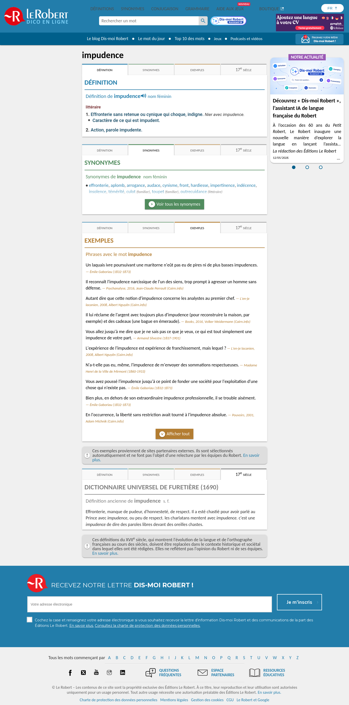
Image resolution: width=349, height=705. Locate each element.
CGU (230, 699)
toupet (158, 191)
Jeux (216, 38)
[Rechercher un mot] (203, 20)
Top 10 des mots (188, 38)
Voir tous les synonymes (178, 204)
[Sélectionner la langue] (332, 8)
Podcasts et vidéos (247, 38)
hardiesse (199, 185)
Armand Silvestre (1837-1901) (158, 338)
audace (153, 185)
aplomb (118, 185)
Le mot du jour (149, 38)
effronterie (98, 185)
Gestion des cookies (207, 699)
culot (131, 191)
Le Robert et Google (253, 699)
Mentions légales (174, 699)
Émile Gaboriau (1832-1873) (110, 271)
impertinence (222, 185)
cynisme (169, 185)
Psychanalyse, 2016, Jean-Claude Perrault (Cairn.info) (144, 288)
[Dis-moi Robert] (229, 21)
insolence (97, 191)
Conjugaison (164, 9)
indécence (246, 185)
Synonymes (132, 9)
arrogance (136, 185)
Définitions (102, 9)
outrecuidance (194, 191)
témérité (116, 191)
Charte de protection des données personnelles (118, 699)
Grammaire (197, 9)
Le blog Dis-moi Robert (106, 38)
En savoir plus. (105, 553)
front (184, 185)
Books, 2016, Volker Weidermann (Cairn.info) (217, 321)
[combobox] (149, 20)
